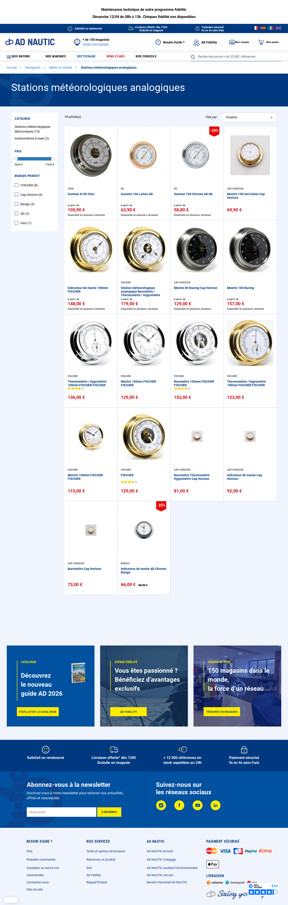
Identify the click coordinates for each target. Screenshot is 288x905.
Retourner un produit (100, 859)
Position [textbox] (231, 119)
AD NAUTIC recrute (160, 875)
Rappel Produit (96, 882)
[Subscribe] (109, 812)
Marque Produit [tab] (27, 178)
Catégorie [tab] (22, 120)
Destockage (90, 57)
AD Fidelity (93, 875)
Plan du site (35, 889)
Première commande (41, 859)
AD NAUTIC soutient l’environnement (172, 868)
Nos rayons (21, 57)
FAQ (29, 851)
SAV (89, 868)
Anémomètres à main (32, 140)
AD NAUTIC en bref (160, 851)
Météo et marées (61, 69)
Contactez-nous (38, 882)
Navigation (33, 69)
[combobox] (235, 56)
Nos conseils (153, 57)
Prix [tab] (18, 153)
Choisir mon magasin (96, 44)
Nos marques (58, 57)
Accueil (12, 69)
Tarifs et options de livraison (105, 851)
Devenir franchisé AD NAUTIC (167, 882)
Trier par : (211, 119)
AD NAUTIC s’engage (161, 859)
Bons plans (120, 57)
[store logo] (30, 42)
